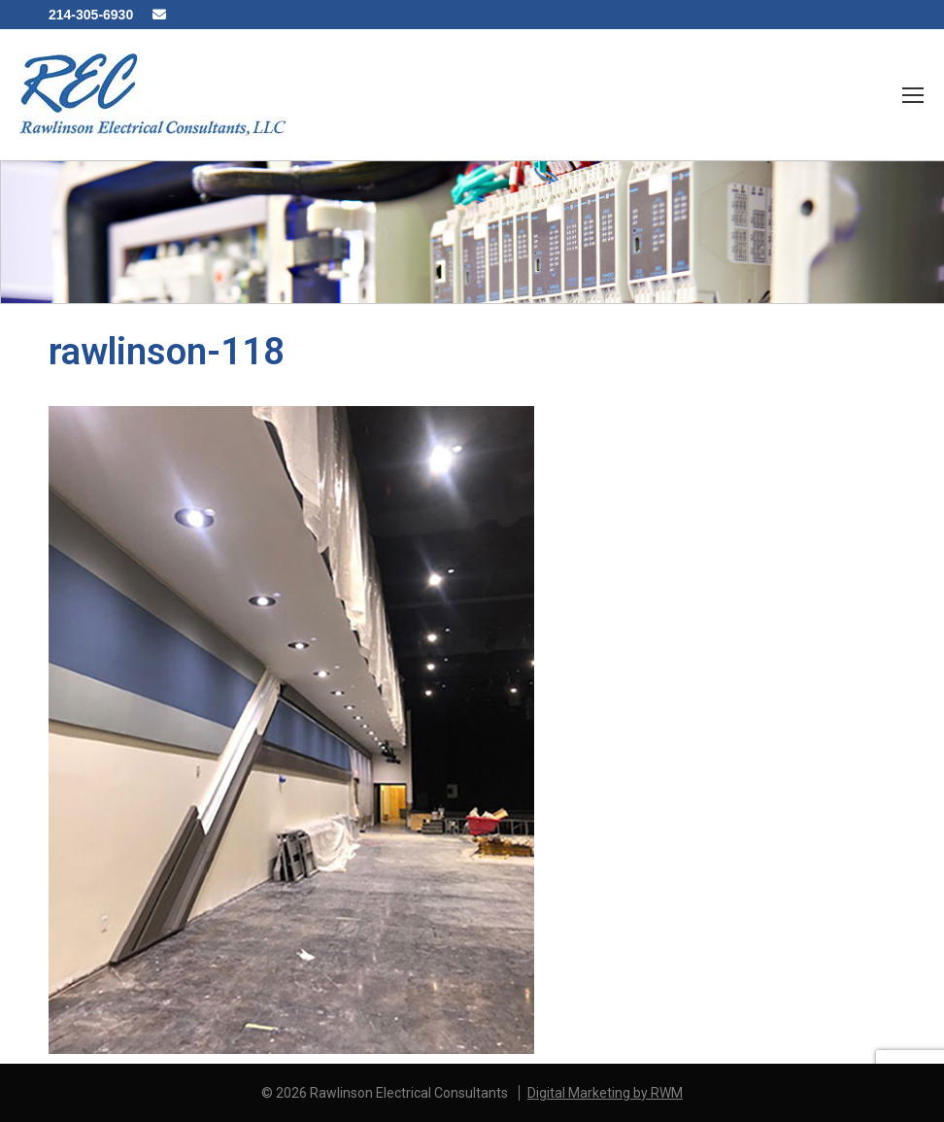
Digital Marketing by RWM (605, 1093)
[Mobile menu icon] (913, 95)
